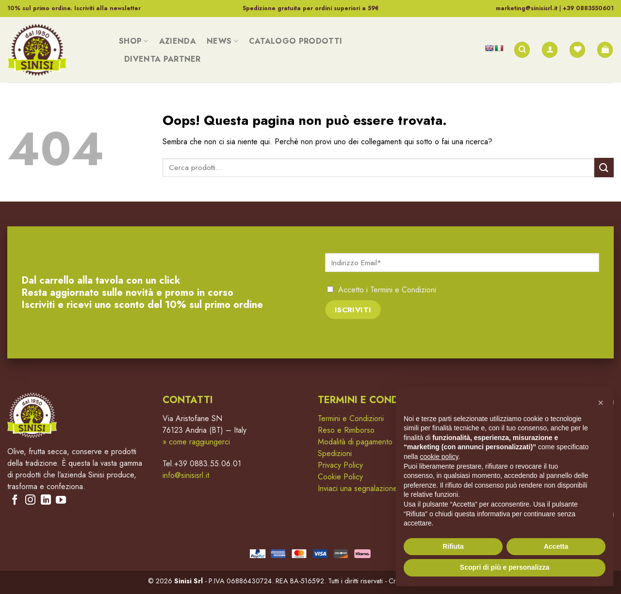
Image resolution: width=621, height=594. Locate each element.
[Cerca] (522, 50)
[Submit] (604, 167)
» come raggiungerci (196, 441)
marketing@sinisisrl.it (526, 8)
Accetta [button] (556, 546)
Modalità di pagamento (355, 441)
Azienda (177, 41)
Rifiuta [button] (453, 546)
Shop (133, 41)
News (222, 41)
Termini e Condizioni (403, 289)
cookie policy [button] (439, 456)
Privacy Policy (340, 465)
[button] (600, 402)
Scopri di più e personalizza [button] (504, 567)
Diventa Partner (162, 59)
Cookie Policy (340, 476)
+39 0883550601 (588, 8)
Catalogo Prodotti (295, 41)
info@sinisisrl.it (186, 475)
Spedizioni (335, 453)
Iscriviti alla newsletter (107, 8)
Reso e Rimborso (346, 430)
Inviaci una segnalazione (357, 488)
